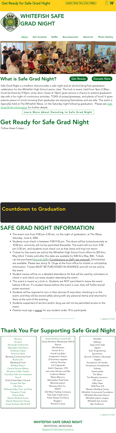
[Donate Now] (102, 78)
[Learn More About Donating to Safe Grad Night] (58, 112)
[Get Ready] (78, 78)
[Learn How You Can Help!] (81, 3)
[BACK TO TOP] (107, 319)
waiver (38, 310)
